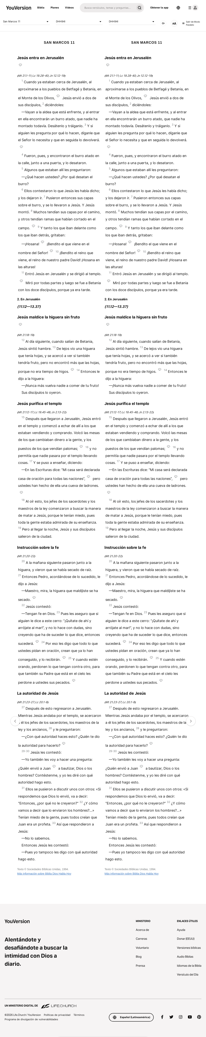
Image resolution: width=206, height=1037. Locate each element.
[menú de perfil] (192, 8)
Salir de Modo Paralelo (191, 23)
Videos (69, 7)
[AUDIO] (163, 23)
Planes (55, 7)
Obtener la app (159, 7)
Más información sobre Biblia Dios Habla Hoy (44, 873)
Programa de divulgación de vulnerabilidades (31, 1019)
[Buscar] (107, 8)
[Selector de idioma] (178, 8)
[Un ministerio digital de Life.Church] (103, 1003)
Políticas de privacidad (57, 1014)
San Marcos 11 (26, 21)
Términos (78, 1014)
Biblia (40, 7)
